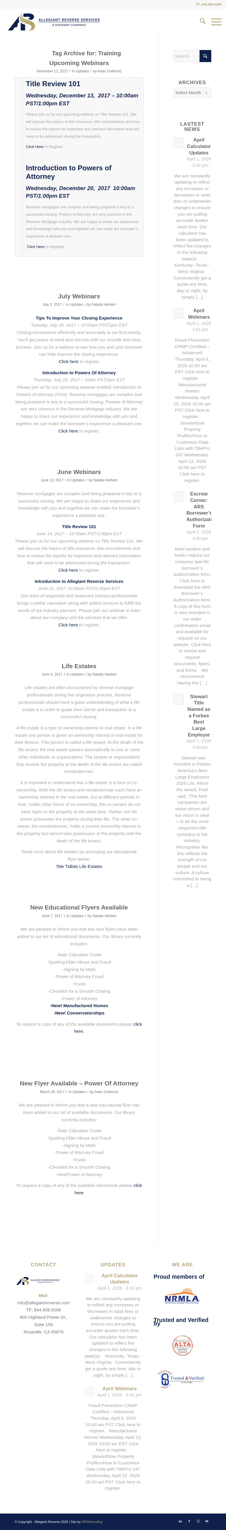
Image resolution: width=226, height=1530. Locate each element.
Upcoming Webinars (79, 62)
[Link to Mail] (206, 1521)
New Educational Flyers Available (79, 907)
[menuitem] (199, 22)
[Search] (199, 22)
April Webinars (119, 1388)
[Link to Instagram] (198, 1521)
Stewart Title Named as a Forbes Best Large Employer (198, 716)
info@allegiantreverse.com (43, 1302)
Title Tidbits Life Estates (79, 866)
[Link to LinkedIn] (180, 1521)
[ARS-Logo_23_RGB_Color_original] (53, 22)
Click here (69, 361)
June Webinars (79, 471)
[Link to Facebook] (189, 1521)
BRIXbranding (92, 1522)
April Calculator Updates (199, 146)
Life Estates (79, 666)
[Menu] (213, 22)
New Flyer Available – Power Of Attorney (79, 1083)
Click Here (35, 146)
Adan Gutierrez (110, 71)
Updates (82, 71)
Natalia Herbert (104, 304)
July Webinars (79, 296)
